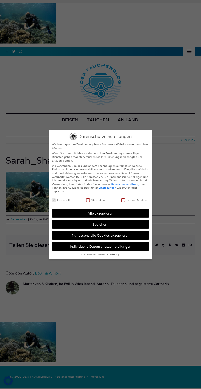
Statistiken (95, 200)
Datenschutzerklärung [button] (109, 254)
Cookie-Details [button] (88, 254)
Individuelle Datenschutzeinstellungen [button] (100, 246)
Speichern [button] (100, 224)
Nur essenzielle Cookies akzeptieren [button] (100, 235)
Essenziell (61, 200)
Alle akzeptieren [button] (100, 213)
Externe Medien (134, 200)
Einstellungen (107, 187)
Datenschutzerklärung (125, 184)
